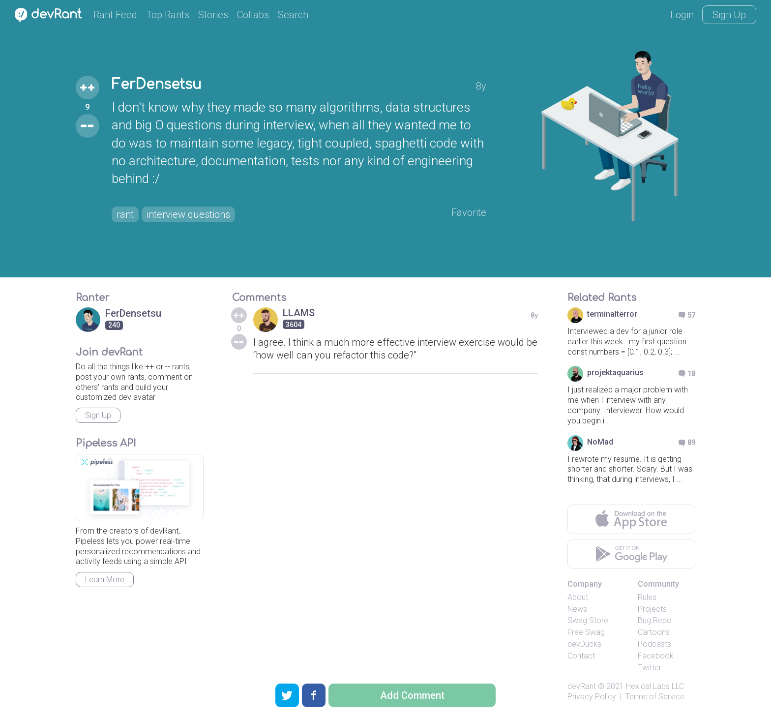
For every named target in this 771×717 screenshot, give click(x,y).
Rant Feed (115, 15)
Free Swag (586, 632)
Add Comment (412, 695)
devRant (581, 686)
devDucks (584, 644)
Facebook (656, 655)
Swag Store (587, 620)
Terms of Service (654, 696)
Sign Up (729, 15)
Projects (652, 609)
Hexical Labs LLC (655, 686)
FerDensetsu (157, 84)
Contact (581, 655)
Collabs (253, 15)
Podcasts (654, 644)
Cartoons (654, 632)
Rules (647, 597)
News (577, 609)
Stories (213, 15)
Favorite (468, 212)
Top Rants (167, 15)
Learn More (104, 579)
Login (682, 15)
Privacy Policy (591, 696)
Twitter (649, 667)
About (577, 597)
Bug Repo (655, 620)
